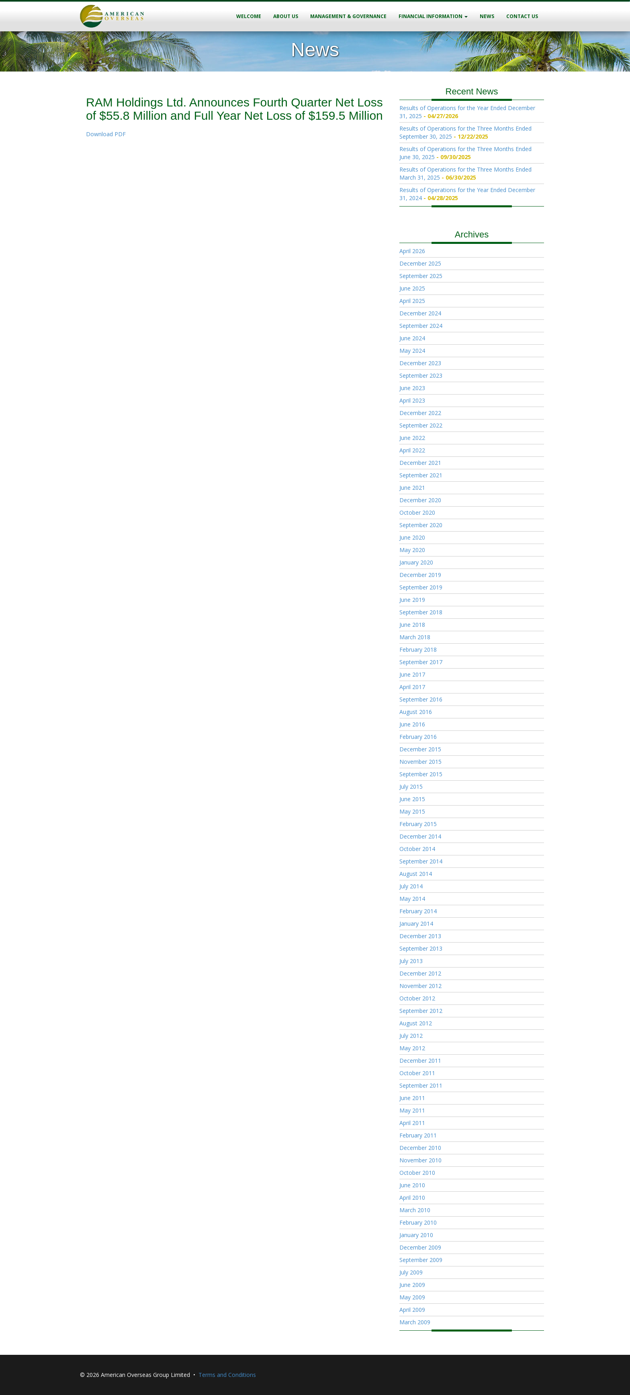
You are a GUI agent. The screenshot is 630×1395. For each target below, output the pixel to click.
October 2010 (417, 1172)
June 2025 (412, 288)
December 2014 (420, 836)
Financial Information (433, 16)
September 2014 (420, 861)
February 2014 (418, 911)
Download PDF (106, 134)
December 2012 (420, 973)
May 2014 (412, 898)
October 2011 (417, 1073)
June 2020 (412, 537)
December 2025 (420, 263)
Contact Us (522, 16)
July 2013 (411, 961)
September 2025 (420, 276)
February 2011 (418, 1135)
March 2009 (414, 1322)
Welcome (248, 16)
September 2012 (420, 1011)
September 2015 (420, 774)
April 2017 (412, 687)
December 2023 (420, 363)
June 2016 (412, 724)
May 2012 (412, 1048)
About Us (285, 16)
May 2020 (412, 550)
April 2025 (412, 301)
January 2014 (416, 923)
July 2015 (411, 786)
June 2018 (412, 624)
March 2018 (414, 637)
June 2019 (412, 599)
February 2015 (418, 824)
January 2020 (416, 562)
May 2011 (412, 1110)
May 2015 (412, 811)
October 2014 (417, 849)
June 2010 (412, 1185)
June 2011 (412, 1098)
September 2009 (420, 1260)
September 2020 (420, 525)
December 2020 (420, 500)
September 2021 (420, 475)
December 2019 (420, 575)
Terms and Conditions (227, 1375)
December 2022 (420, 413)
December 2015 (420, 749)
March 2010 (414, 1210)
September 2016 (420, 699)
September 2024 (420, 325)
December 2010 (420, 1148)
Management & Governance (348, 16)
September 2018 (420, 612)
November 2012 (420, 986)
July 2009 (411, 1272)
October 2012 (417, 998)
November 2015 (420, 761)
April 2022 (412, 450)
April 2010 (412, 1197)
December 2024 (420, 313)
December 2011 (420, 1060)
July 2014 (411, 886)
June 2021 (412, 487)
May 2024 (412, 350)
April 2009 (412, 1309)
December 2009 (420, 1247)
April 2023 (412, 400)
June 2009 (412, 1285)
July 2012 (411, 1035)
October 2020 (417, 512)
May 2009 (412, 1297)
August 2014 (415, 874)
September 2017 (420, 662)
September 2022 (420, 425)
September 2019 (420, 587)
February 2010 (418, 1222)
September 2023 (420, 375)
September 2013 (420, 948)
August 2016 (415, 712)
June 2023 (412, 388)
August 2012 (415, 1023)
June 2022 (412, 438)
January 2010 (416, 1235)
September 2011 (420, 1085)
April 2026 (412, 251)
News (487, 16)
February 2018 (418, 649)
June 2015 (412, 799)
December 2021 (420, 462)
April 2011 (412, 1123)
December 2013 (420, 936)
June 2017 (412, 674)
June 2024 (412, 338)
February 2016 (418, 736)
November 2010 (420, 1160)
